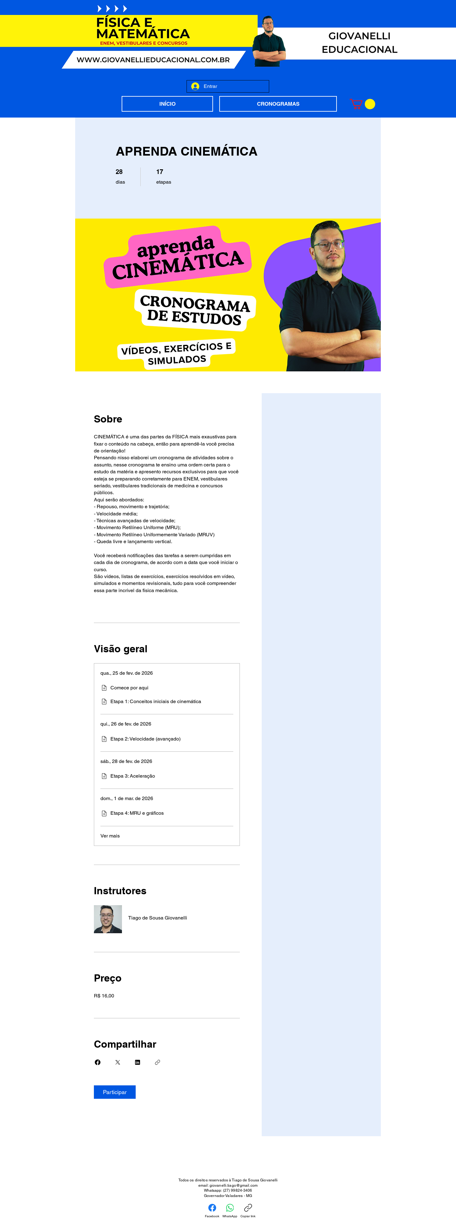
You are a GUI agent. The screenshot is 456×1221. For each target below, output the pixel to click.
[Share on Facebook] (97, 1062)
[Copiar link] (157, 1062)
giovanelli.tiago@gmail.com (234, 1185)
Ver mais (110, 836)
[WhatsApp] (229, 1211)
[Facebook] (212, 1211)
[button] (362, 104)
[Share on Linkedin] (137, 1062)
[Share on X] (117, 1062)
